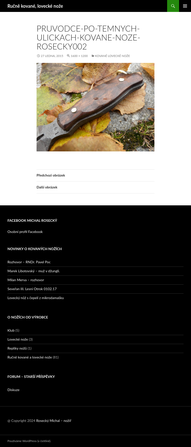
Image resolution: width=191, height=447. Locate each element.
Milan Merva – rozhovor (25, 280)
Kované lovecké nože (112, 56)
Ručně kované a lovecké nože (29, 357)
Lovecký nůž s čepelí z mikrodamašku (35, 298)
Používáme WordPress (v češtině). (29, 441)
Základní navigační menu (185, 6)
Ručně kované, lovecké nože (35, 6)
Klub (10, 330)
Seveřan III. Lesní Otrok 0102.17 (32, 289)
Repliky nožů (17, 348)
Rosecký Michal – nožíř (53, 420)
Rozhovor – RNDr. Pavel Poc (28, 262)
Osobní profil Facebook (25, 231)
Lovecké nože (17, 339)
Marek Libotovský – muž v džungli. (33, 271)
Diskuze (13, 390)
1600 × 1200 (79, 56)
